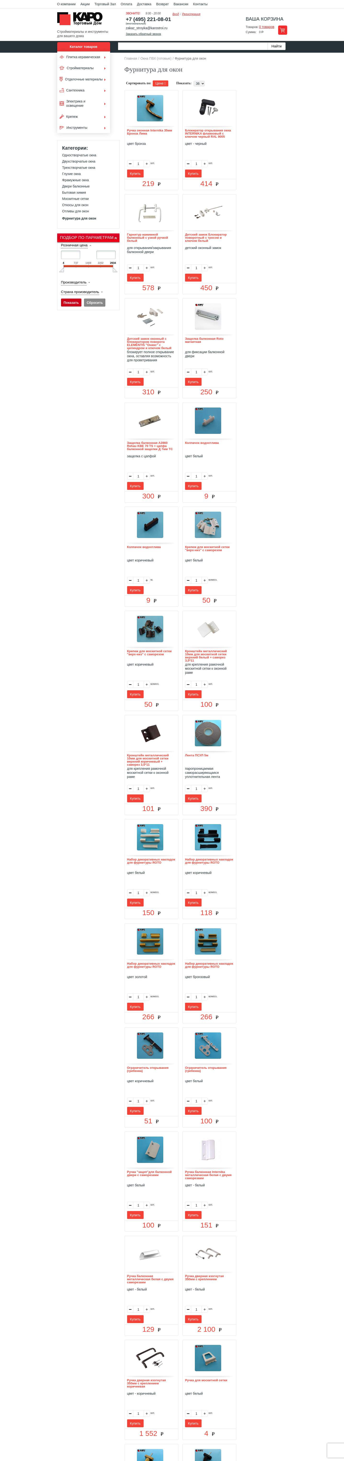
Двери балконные (76, 186)
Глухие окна (71, 174)
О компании (66, 4)
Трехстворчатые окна (78, 168)
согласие (101, 1439)
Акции (85, 4)
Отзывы (136, 1395)
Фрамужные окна (75, 180)
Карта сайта (228, 1395)
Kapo (81, 20)
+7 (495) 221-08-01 (148, 19)
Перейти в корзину (282, 30)
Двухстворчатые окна (79, 161)
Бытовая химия (74, 192)
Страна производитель (80, 292)
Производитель (74, 282)
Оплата (126, 4)
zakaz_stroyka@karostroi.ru (147, 28)
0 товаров (266, 27)
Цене (160, 83)
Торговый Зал (105, 4)
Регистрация (191, 14)
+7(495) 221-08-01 (177, 1422)
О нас (121, 1395)
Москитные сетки (75, 199)
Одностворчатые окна (79, 155)
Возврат (162, 4)
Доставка (144, 4)
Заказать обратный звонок (143, 34)
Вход (176, 14)
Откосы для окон (75, 205)
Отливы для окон (75, 211)
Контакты (200, 4)
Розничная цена (74, 245)
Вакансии (181, 4)
